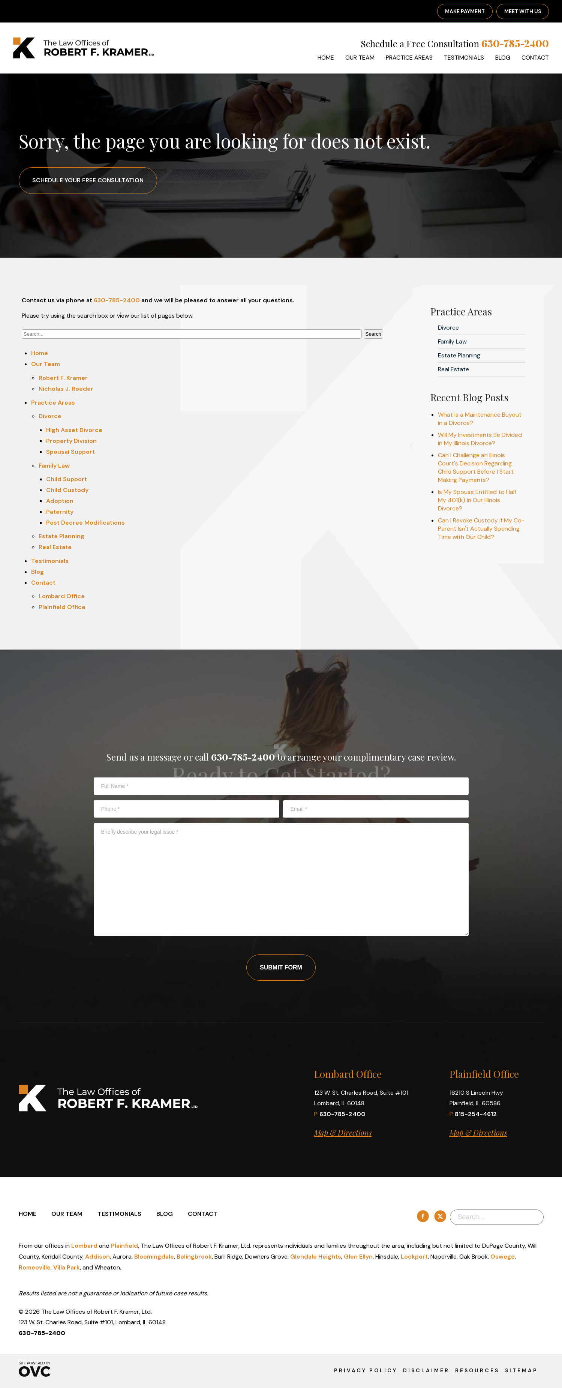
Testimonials (464, 58)
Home (326, 58)
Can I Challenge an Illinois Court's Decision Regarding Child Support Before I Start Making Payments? (476, 467)
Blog (502, 58)
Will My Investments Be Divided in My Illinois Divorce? (480, 439)
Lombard (84, 1246)
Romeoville (35, 1267)
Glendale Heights (315, 1256)
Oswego (502, 1256)
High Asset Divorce (74, 430)
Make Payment (465, 11)
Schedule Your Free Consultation (88, 180)
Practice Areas (409, 58)
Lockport (414, 1256)
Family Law (54, 466)
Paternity (59, 512)
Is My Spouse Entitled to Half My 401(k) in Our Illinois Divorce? (477, 500)
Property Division (71, 441)
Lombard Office (62, 596)
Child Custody (67, 490)
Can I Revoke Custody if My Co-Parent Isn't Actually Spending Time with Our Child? (481, 528)
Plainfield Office (62, 607)
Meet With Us (522, 11)
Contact (535, 58)
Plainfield (124, 1246)
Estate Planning (61, 536)
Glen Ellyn (358, 1256)
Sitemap (521, 1370)
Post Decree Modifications (85, 523)
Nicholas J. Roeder (66, 389)
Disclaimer (426, 1370)
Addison (97, 1256)
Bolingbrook (194, 1256)
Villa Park (66, 1267)
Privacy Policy (365, 1370)
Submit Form (281, 967)
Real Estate (55, 547)
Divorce (50, 416)
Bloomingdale (154, 1256)
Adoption (59, 501)
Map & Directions (343, 1132)
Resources (477, 1370)
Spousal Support (70, 452)
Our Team (360, 58)
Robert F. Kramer (63, 378)
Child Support (66, 479)
